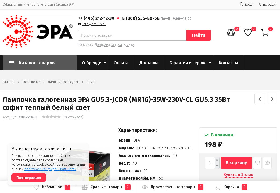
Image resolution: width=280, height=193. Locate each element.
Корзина (230, 187)
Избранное (51, 187)
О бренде (91, 62)
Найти (198, 35)
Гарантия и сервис (188, 62)
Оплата (121, 62)
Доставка (149, 62)
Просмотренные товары (172, 187)
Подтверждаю (28, 178)
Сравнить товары (106, 187)
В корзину (236, 162)
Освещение (32, 82)
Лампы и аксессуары (63, 82)
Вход (245, 4)
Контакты (228, 62)
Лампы (92, 82)
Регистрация (267, 4)
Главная (9, 82)
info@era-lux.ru (94, 24)
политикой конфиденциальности (50, 169)
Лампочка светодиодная (114, 44)
